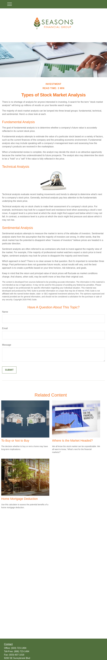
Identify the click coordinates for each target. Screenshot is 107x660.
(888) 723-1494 (21, 651)
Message (6, 345)
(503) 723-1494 (18, 648)
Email (5, 328)
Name (5, 312)
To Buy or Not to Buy (15, 440)
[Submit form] (9, 369)
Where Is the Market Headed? (72, 440)
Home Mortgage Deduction (19, 498)
